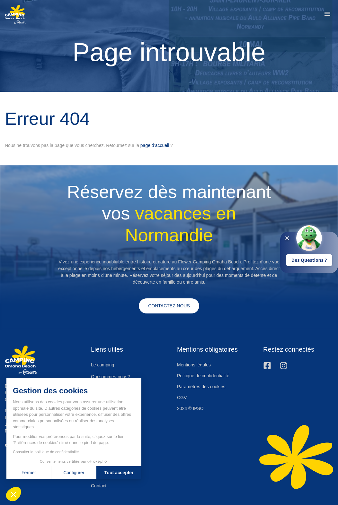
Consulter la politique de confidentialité (45, 452)
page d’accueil (154, 145)
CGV (182, 397)
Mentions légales (194, 364)
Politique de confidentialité (203, 375)
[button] (327, 14)
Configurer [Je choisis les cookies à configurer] (73, 472)
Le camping (102, 365)
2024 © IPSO (190, 408)
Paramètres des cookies (201, 386)
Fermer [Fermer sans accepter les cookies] (28, 472)
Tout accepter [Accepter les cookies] (118, 472)
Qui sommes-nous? (110, 376)
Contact (98, 485)
